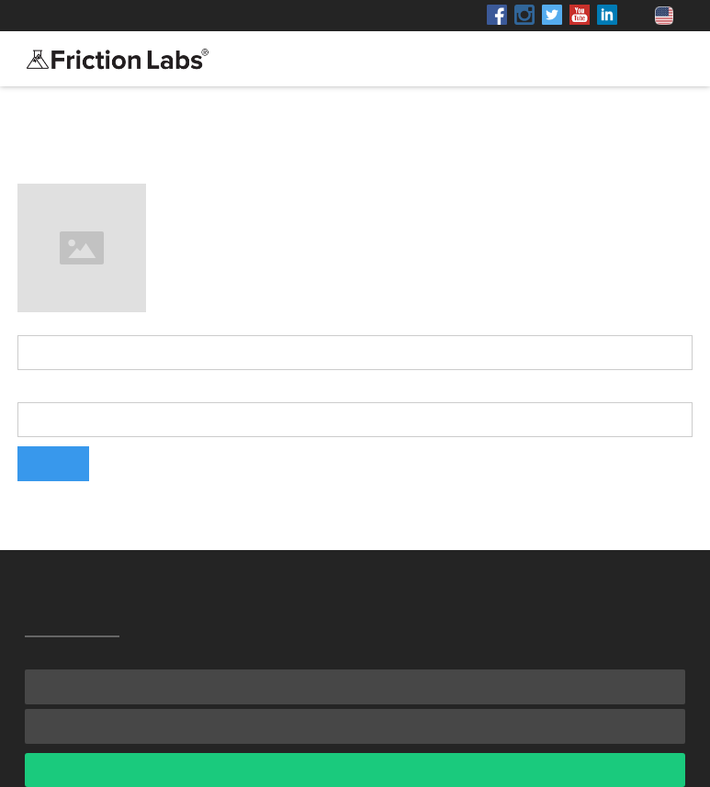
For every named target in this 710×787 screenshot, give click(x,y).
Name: (37, 321)
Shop (189, 15)
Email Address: (65, 388)
